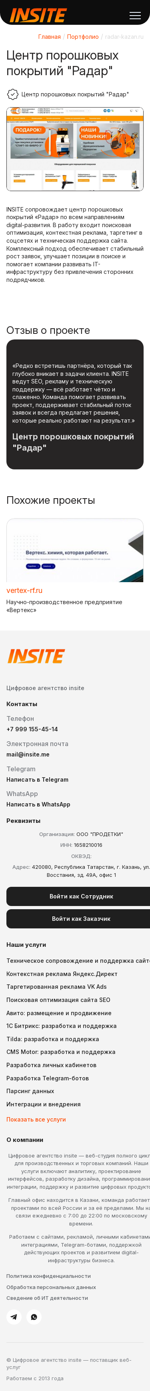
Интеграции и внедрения (43, 1104)
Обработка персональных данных (51, 1287)
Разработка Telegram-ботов (47, 1078)
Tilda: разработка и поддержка (52, 1039)
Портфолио (83, 36)
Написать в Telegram (37, 779)
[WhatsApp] (34, 1317)
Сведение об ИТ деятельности (47, 1298)
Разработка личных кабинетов (51, 1065)
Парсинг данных (30, 1091)
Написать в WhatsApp (38, 804)
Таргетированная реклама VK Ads (56, 986)
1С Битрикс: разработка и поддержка (61, 1025)
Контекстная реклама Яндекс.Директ (62, 973)
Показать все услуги (36, 1119)
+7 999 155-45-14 (32, 729)
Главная (49, 36)
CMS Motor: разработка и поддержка (61, 1051)
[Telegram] (14, 1317)
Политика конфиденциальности (48, 1276)
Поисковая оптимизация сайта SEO (58, 999)
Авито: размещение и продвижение (59, 1013)
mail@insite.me (28, 754)
